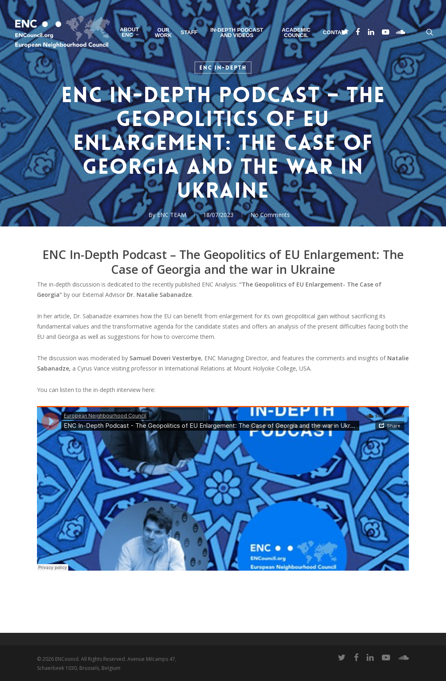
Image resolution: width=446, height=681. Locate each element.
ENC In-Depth (223, 67)
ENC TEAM (171, 215)
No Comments (270, 215)
